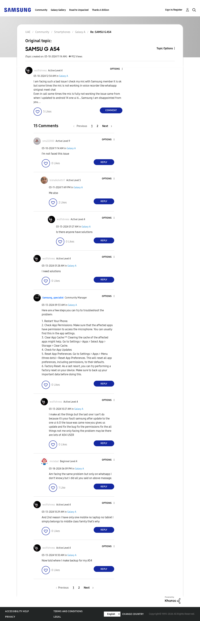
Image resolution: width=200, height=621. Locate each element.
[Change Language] (112, 614)
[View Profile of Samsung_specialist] (52, 297)
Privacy (10, 616)
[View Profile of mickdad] (54, 461)
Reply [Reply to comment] (104, 162)
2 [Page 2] (97, 126)
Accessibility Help (17, 611)
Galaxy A (63, 76)
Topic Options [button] (165, 48)
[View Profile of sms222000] (48, 141)
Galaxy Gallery (58, 10)
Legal (57, 616)
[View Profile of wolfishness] (40, 70)
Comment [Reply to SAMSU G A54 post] (111, 110)
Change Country (133, 614)
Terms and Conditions (68, 611)
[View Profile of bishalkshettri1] (57, 180)
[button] (116, 69)
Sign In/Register (173, 9)
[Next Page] (107, 126)
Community (41, 10)
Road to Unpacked (79, 10)
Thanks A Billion (100, 10)
